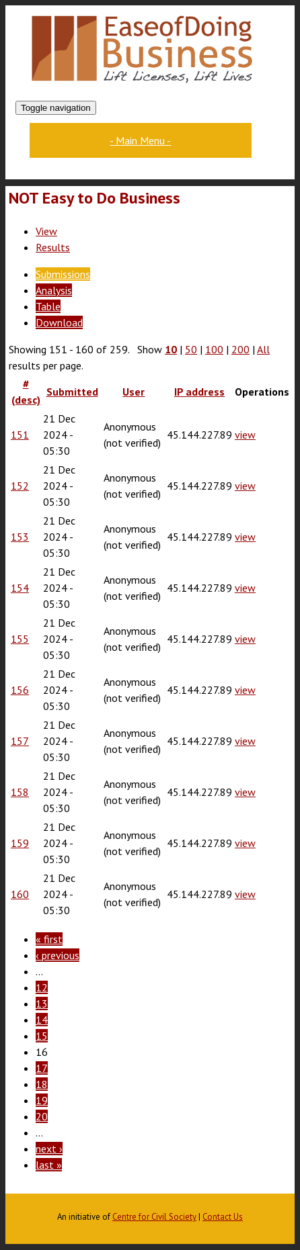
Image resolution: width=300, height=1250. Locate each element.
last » (49, 1164)
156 (20, 690)
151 (20, 434)
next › (49, 1148)
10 (171, 349)
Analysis (54, 290)
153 (20, 536)
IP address (199, 391)
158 (20, 792)
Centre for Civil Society (154, 1216)
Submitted (72, 391)
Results (53, 247)
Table (48, 306)
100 (214, 349)
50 (191, 349)
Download (59, 322)
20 (42, 1116)
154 (20, 587)
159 (20, 843)
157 (20, 741)
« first (49, 939)
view (245, 434)
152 (20, 485)
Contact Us (222, 1216)
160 (20, 894)
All (263, 349)
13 (42, 1003)
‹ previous (57, 955)
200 (240, 349)
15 (42, 1035)
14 (42, 1019)
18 (42, 1084)
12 (42, 987)
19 (42, 1100)
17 (42, 1068)
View (46, 231)
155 (20, 638)
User (133, 391)
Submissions (63, 274)
